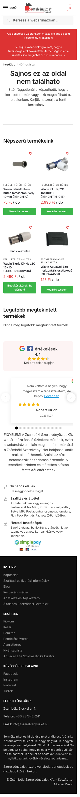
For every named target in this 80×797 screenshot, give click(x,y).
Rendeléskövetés (15, 639)
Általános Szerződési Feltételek (26, 604)
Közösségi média (15, 592)
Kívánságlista (12, 650)
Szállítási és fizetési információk (26, 580)
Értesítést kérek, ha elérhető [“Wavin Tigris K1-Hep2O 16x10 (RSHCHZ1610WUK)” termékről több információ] (19, 287)
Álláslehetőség (16, 33)
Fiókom (8, 621)
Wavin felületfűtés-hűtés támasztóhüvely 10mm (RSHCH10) (18, 192)
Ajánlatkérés (12, 644)
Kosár (7, 627)
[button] (69, 8)
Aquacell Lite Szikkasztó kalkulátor (28, 656)
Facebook (10, 673)
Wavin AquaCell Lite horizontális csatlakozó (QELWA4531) (56, 270)
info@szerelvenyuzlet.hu (30, 724)
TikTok (8, 691)
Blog (6, 586)
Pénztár (9, 633)
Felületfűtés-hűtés (17, 184)
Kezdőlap (9, 64)
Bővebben (51, 396)
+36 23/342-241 (28, 716)
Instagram (10, 679)
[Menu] (10, 7)
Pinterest (9, 685)
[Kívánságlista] (30, 153)
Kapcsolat (10, 575)
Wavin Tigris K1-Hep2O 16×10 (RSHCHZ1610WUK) (19, 267)
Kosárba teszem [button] (19, 211)
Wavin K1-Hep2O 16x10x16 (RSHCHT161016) (53, 192)
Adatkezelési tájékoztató (21, 598)
